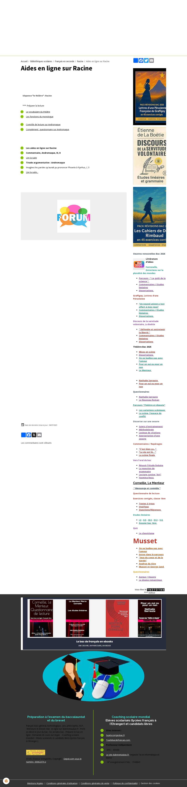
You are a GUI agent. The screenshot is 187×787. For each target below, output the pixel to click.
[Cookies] (6, 781)
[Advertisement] (74, 264)
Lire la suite (31, 157)
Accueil (24, 61)
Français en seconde (64, 61)
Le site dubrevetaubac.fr (117, 754)
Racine (80, 61)
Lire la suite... (32, 172)
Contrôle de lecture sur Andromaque (43, 124)
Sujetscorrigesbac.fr (115, 735)
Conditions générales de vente (95, 783)
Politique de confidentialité (125, 783)
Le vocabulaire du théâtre (38, 111)
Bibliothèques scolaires (41, 61)
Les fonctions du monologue (39, 116)
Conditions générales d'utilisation (62, 783)
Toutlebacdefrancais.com (118, 740)
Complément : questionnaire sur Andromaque (47, 129)
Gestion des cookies (150, 783)
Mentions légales (35, 783)
